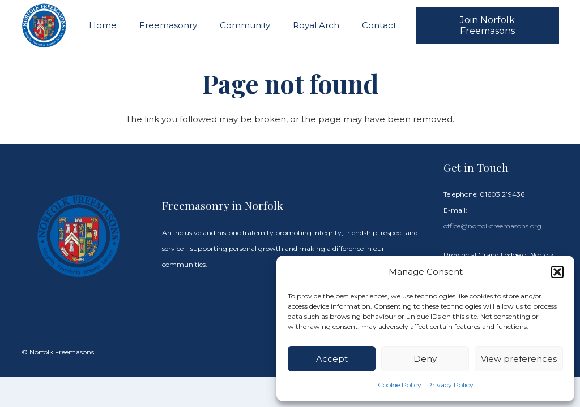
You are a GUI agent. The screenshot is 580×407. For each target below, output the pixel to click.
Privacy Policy (450, 384)
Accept (332, 358)
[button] (557, 272)
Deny (425, 358)
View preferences (519, 358)
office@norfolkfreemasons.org (492, 226)
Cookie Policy (399, 384)
